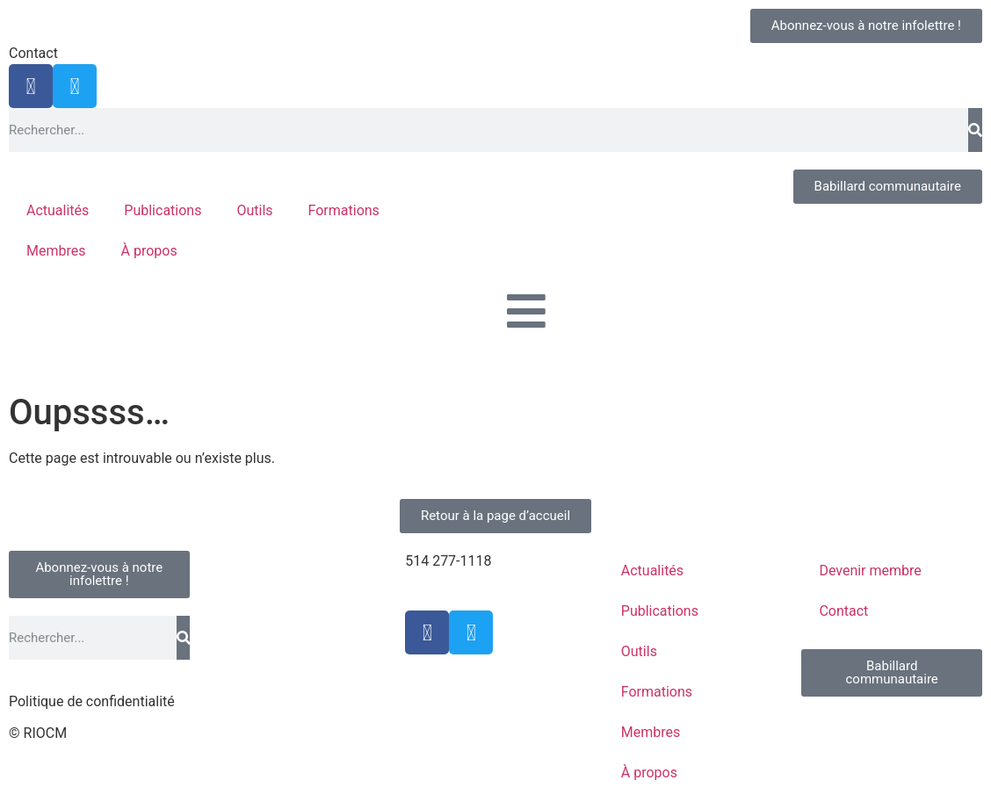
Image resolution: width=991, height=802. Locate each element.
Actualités (57, 210)
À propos (148, 250)
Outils (254, 210)
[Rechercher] (975, 130)
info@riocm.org (453, 582)
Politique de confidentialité (92, 701)
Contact (33, 53)
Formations (344, 210)
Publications (162, 210)
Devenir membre (870, 570)
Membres (55, 250)
